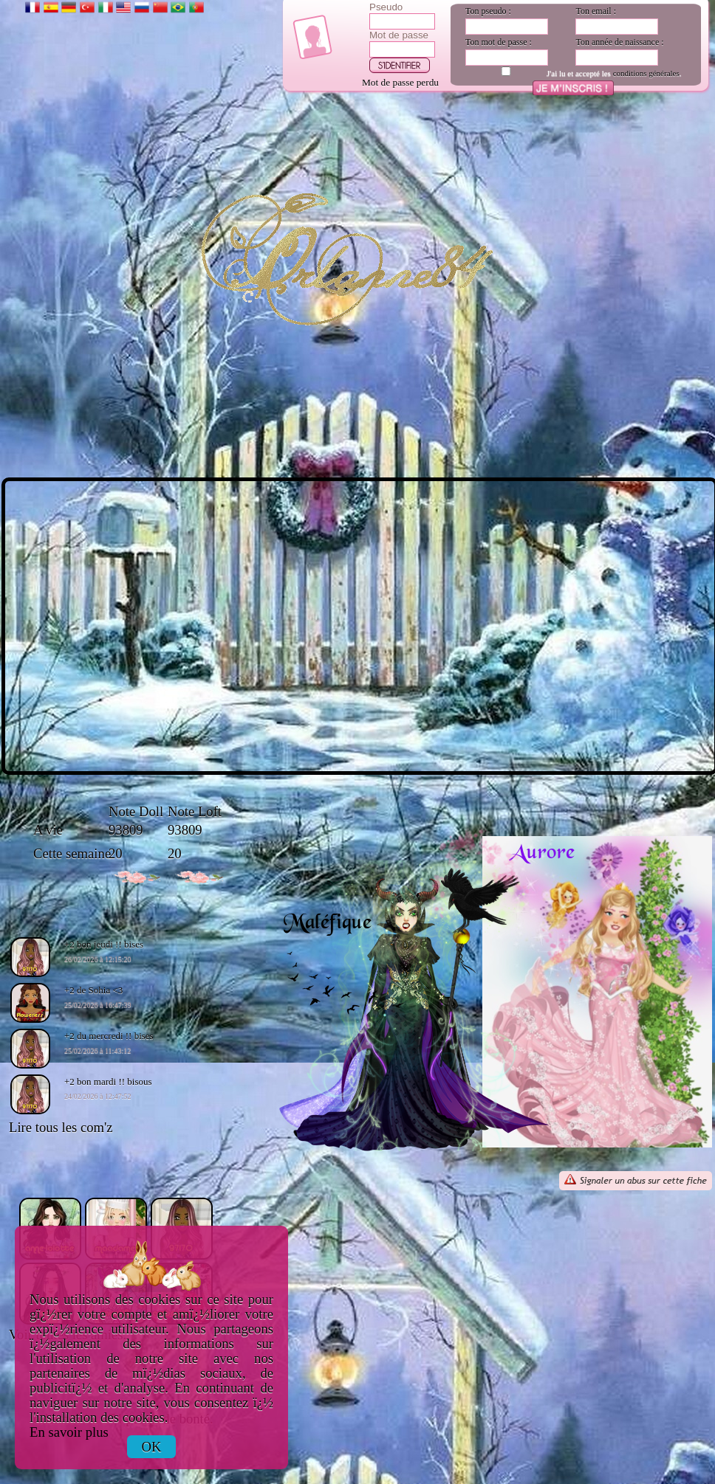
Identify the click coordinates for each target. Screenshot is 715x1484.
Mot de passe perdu (400, 82)
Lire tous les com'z (61, 1127)
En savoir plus (69, 1432)
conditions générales (646, 73)
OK (152, 1446)
